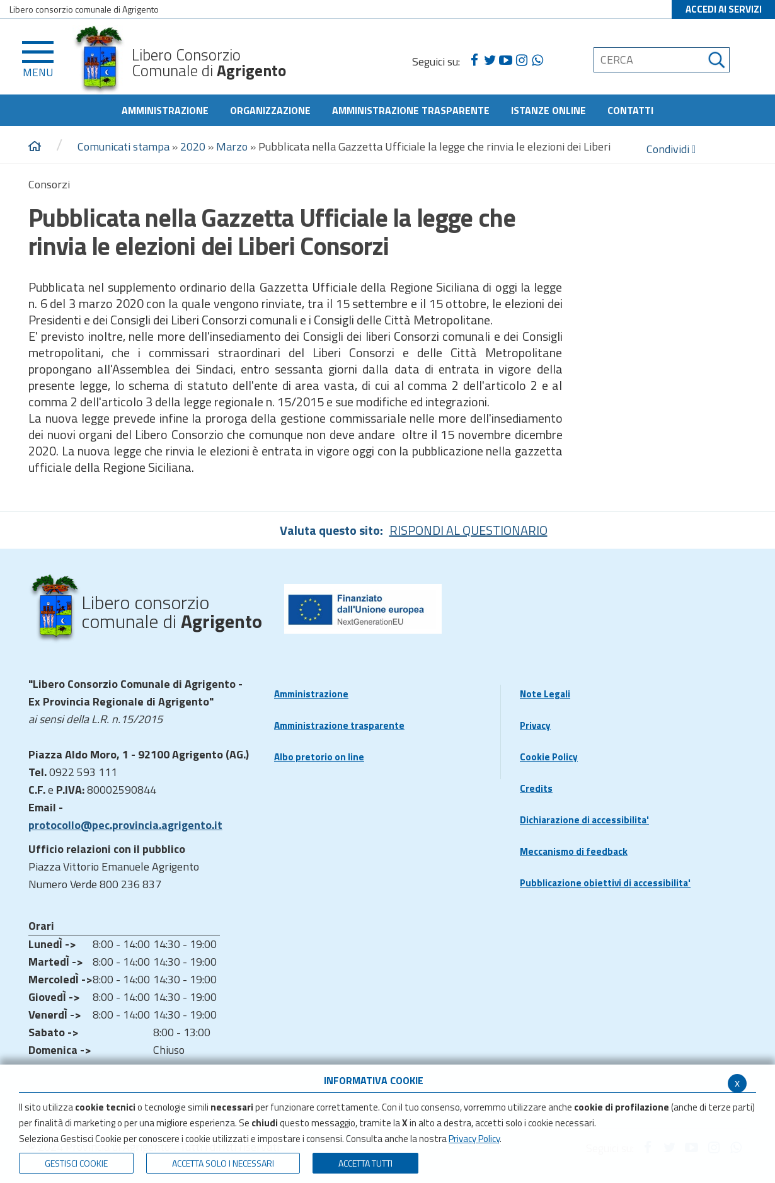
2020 (192, 146)
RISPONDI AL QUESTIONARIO (468, 530)
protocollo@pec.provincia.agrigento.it (125, 824)
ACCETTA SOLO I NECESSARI (223, 1163)
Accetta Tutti (365, 1163)
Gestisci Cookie (76, 1163)
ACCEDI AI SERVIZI (724, 9)
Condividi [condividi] (671, 148)
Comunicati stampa (123, 146)
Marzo (232, 146)
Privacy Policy (474, 1138)
